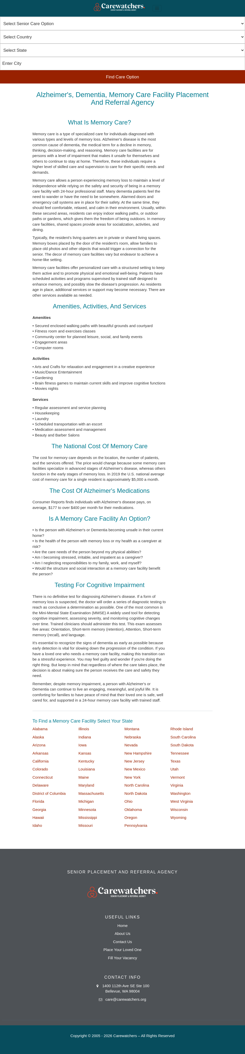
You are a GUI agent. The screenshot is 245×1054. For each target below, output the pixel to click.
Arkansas (40, 753)
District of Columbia (49, 793)
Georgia (39, 809)
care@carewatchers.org (126, 999)
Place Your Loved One (122, 949)
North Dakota (135, 793)
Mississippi (87, 817)
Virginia (176, 785)
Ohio (128, 801)
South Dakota (182, 745)
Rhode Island (181, 729)
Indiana (84, 737)
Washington (180, 793)
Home (122, 925)
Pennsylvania (135, 825)
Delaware (40, 785)
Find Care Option (122, 77)
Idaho (37, 825)
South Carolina (183, 737)
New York (132, 777)
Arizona (38, 745)
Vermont (177, 777)
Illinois (83, 729)
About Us (123, 933)
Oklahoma (133, 809)
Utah (174, 769)
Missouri (85, 825)
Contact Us (122, 942)
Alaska (38, 737)
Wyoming (178, 817)
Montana (131, 729)
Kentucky (86, 761)
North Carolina (136, 785)
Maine (83, 777)
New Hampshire (138, 753)
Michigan (86, 801)
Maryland (86, 785)
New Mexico (134, 769)
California (40, 761)
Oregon (130, 817)
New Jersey (134, 761)
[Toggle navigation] (157, 8)
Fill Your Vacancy (122, 958)
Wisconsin (179, 809)
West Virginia (181, 801)
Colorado (40, 769)
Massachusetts (91, 793)
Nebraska (132, 737)
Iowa (82, 745)
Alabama (40, 729)
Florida (38, 801)
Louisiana (86, 769)
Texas (175, 761)
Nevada (131, 745)
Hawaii (38, 817)
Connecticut (42, 777)
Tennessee (179, 753)
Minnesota (87, 809)
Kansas (84, 753)
